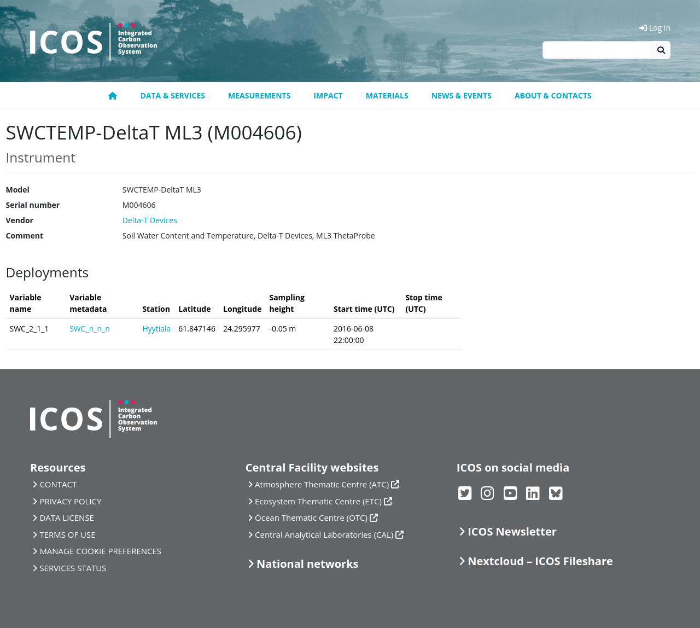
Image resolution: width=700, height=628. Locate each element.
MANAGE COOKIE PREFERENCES (100, 550)
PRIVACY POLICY (70, 501)
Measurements (259, 95)
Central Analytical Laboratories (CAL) (324, 534)
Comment (25, 235)
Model (18, 189)
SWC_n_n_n (89, 328)
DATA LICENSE (66, 517)
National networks (307, 563)
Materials (387, 95)
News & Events (461, 95)
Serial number (33, 205)
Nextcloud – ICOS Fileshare (540, 561)
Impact (327, 95)
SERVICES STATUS (72, 567)
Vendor (19, 220)
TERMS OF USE (67, 534)
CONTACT (58, 484)
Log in (654, 27)
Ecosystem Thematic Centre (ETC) (318, 501)
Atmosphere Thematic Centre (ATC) (322, 484)
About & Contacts (553, 95)
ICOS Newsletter (512, 531)
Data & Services (172, 95)
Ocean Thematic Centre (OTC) (311, 517)
